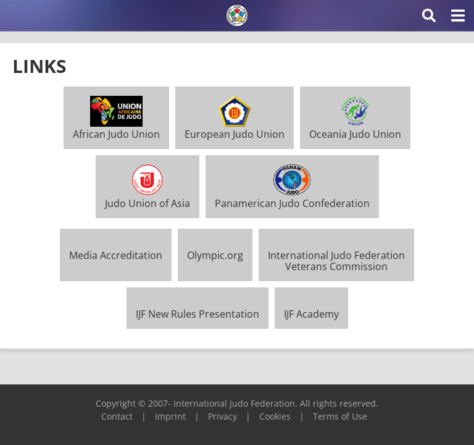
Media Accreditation (115, 255)
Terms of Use (340, 416)
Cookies (275, 416)
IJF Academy (311, 314)
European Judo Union (235, 128)
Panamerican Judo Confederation (292, 197)
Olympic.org (215, 255)
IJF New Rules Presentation (197, 314)
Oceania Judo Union (355, 128)
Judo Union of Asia (147, 197)
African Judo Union (116, 128)
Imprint (170, 416)
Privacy (222, 416)
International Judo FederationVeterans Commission (336, 260)
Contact (117, 416)
